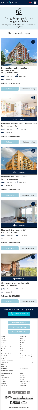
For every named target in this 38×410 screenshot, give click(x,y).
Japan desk (23, 383)
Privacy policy (4, 362)
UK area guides (24, 368)
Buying (3, 338)
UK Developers (24, 351)
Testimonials (23, 349)
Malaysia (3, 383)
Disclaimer (3, 364)
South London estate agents (27, 362)
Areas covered (23, 364)
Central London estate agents (27, 358)
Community (4, 368)
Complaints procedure (7, 370)
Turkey (22, 379)
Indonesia (3, 381)
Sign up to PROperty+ (19, 332)
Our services (4, 366)
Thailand (22, 377)
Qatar (21, 373)
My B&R (22, 342)
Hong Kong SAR (5, 377)
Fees (2, 351)
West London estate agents (27, 356)
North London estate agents (27, 360)
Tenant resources (5, 349)
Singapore (23, 375)
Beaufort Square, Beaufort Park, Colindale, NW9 (15, 69)
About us (22, 340)
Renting (3, 342)
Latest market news (19, 327)
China (2, 375)
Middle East (4, 385)
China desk (23, 385)
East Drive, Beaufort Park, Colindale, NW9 (19, 123)
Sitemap (22, 347)
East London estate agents (27, 354)
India (2, 379)
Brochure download (19, 322)
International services (6, 347)
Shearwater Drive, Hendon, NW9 (15, 283)
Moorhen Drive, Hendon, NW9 (14, 176)
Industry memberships (7, 360)
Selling (3, 336)
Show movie (19, 119)
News (21, 338)
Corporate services (25, 381)
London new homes (6, 344)
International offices (6, 373)
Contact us (23, 336)
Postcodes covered (25, 366)
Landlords (3, 340)
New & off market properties (6, 357)
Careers (22, 344)
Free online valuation (19, 313)
